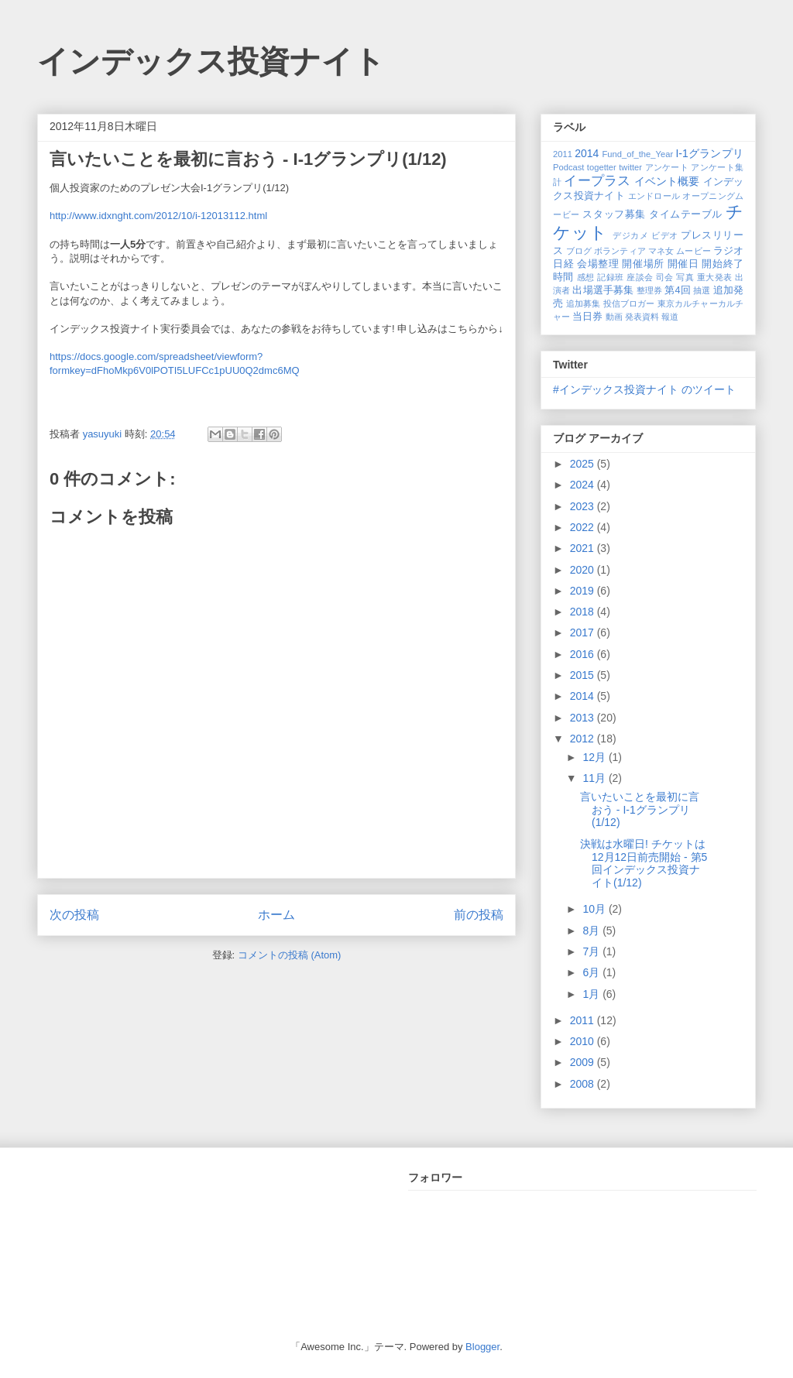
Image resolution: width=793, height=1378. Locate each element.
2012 (583, 738)
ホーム (276, 914)
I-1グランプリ (709, 153)
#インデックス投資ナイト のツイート (644, 389)
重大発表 (715, 277)
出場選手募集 (602, 290)
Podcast (568, 167)
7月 (592, 951)
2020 (583, 570)
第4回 (677, 290)
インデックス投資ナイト (211, 61)
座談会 (640, 277)
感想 (586, 277)
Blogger (482, 1346)
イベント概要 (667, 181)
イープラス (597, 180)
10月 (595, 909)
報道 (669, 316)
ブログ (579, 250)
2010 (583, 1041)
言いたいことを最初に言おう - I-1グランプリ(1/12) (639, 809)
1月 (592, 994)
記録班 (610, 277)
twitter (630, 167)
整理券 (649, 290)
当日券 (587, 316)
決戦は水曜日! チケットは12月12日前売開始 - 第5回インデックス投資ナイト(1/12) (643, 863)
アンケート (667, 167)
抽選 (701, 290)
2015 (583, 675)
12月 (595, 757)
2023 (583, 506)
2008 (583, 1084)
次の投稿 (74, 914)
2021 (583, 548)
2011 (562, 154)
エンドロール (654, 196)
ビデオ (664, 235)
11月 (595, 778)
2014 (587, 153)
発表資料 (642, 316)
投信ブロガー (629, 303)
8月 (592, 930)
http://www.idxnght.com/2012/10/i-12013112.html (158, 215)
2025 (583, 464)
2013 (583, 717)
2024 (583, 484)
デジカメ (630, 235)
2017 (583, 632)
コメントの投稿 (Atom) (290, 955)
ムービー (693, 250)
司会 (665, 277)
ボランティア (620, 250)
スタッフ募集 (613, 214)
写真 (685, 277)
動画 (614, 316)
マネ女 (661, 250)
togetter (601, 167)
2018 (583, 611)
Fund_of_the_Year (637, 154)
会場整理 (598, 264)
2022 (583, 527)
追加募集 (583, 303)
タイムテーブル (686, 214)
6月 (592, 972)
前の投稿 (478, 914)
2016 (583, 654)
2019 (583, 590)
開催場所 (643, 264)
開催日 (683, 264)
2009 (583, 1062)
